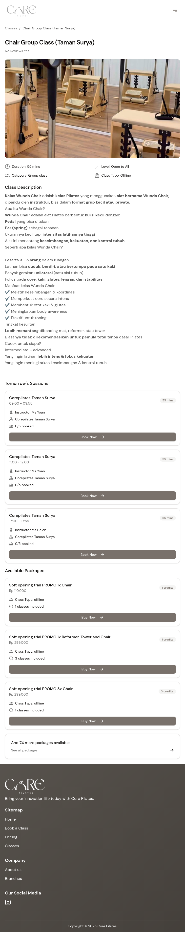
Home (10, 819)
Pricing (11, 837)
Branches (13, 878)
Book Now (92, 437)
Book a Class (16, 828)
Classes (11, 28)
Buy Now (92, 617)
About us (13, 869)
